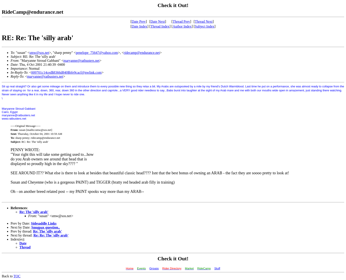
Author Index (182, 26)
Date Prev (139, 21)
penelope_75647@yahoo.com (97, 52)
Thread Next (203, 21)
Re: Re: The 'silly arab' (51, 235)
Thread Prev (181, 21)
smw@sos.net (39, 52)
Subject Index (204, 26)
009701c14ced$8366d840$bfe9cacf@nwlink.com (66, 72)
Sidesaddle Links (43, 223)
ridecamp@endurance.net (142, 52)
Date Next (157, 21)
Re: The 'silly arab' (33, 212)
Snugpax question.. (45, 227)
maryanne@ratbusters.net (81, 60)
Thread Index (159, 26)
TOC (17, 276)
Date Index (139, 26)
